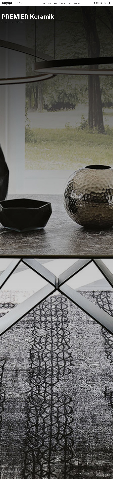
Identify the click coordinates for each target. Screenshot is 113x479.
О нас (69, 3)
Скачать (62, 3)
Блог (55, 3)
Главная (4, 22)
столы (11, 22)
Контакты (77, 3)
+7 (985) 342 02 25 (99, 3)
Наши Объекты (46, 3)
